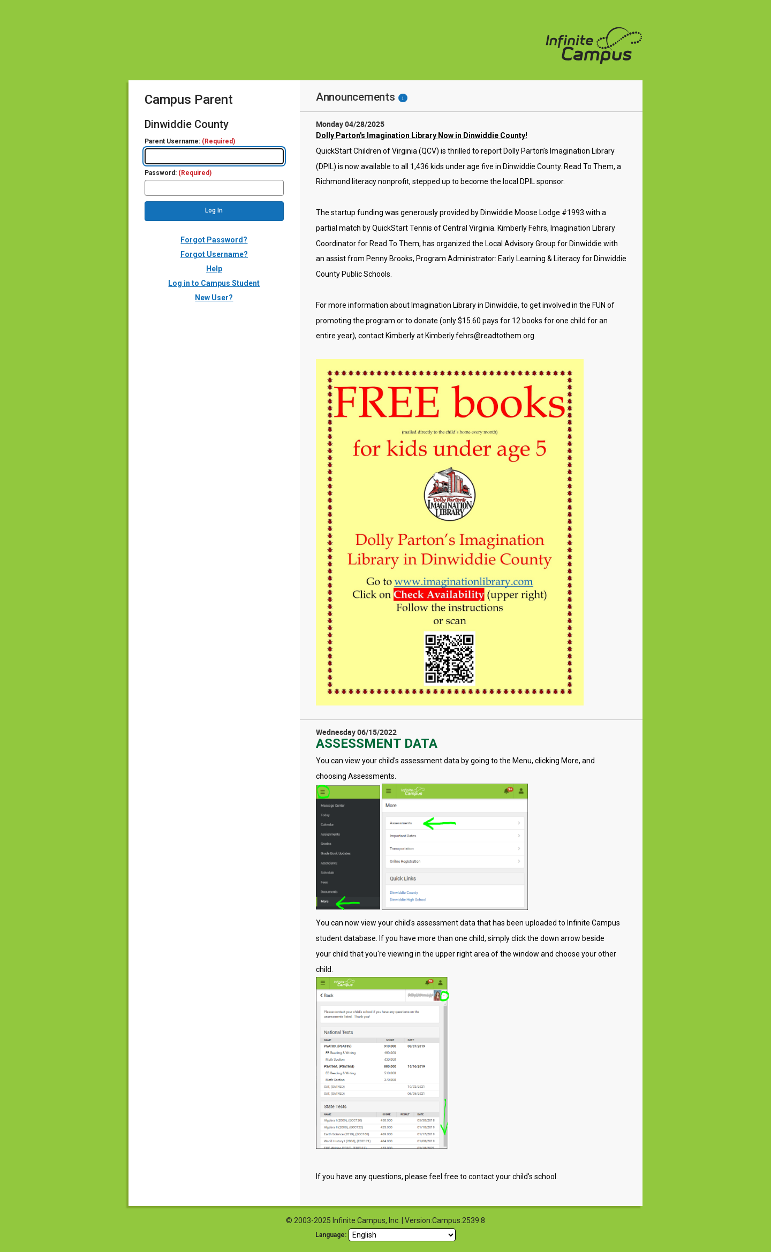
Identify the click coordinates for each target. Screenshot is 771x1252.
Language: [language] (330, 1235)
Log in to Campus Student (214, 283)
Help (214, 268)
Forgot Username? (214, 254)
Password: (178, 173)
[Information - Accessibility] (402, 98)
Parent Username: (190, 141)
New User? (214, 297)
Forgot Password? (213, 240)
